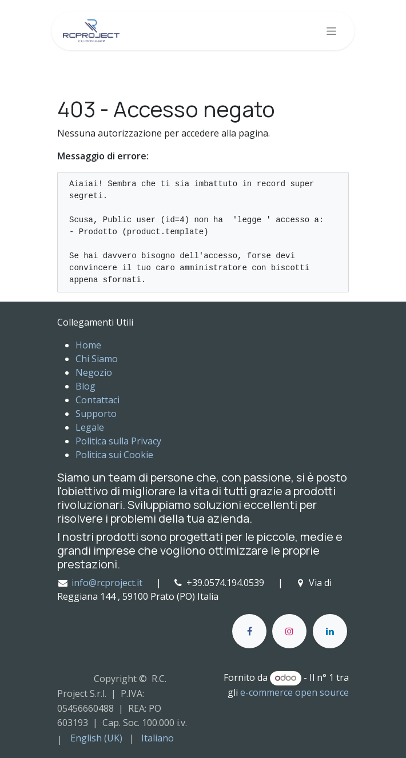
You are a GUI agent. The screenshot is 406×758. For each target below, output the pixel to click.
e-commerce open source (294, 692)
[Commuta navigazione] (331, 31)
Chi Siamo (96, 358)
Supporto (96, 413)
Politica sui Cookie (114, 454)
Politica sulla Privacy (118, 441)
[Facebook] (249, 631)
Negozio (93, 372)
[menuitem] (96, 738)
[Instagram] (289, 631)
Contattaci (97, 400)
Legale (89, 427)
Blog (85, 386)
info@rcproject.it (106, 582)
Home (88, 345)
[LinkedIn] (330, 631)
